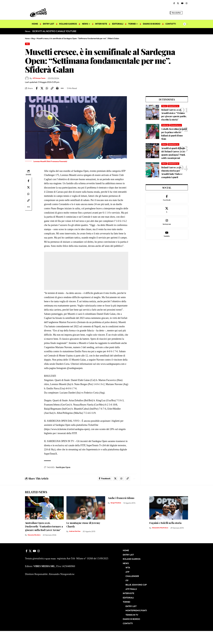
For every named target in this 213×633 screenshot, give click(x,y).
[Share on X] (43, 89)
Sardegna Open (63, 468)
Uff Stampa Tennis (41, 79)
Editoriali (165, 127)
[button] (186, 12)
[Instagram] (186, 3)
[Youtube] (167, 240)
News (164, 107)
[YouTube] (182, 3)
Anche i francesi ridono (121, 500)
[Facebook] (174, 3)
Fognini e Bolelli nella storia (165, 524)
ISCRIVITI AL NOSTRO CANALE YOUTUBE (54, 31)
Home (27, 38)
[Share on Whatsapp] (48, 89)
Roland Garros (174, 107)
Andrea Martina (75, 533)
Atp (27, 44)
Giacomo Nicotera (35, 537)
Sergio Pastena (117, 505)
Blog (34, 38)
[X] (178, 3)
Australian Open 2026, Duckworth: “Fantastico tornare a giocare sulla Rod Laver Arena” (44, 528)
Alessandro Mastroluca (161, 530)
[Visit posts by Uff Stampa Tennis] (27, 79)
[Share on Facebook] (37, 89)
